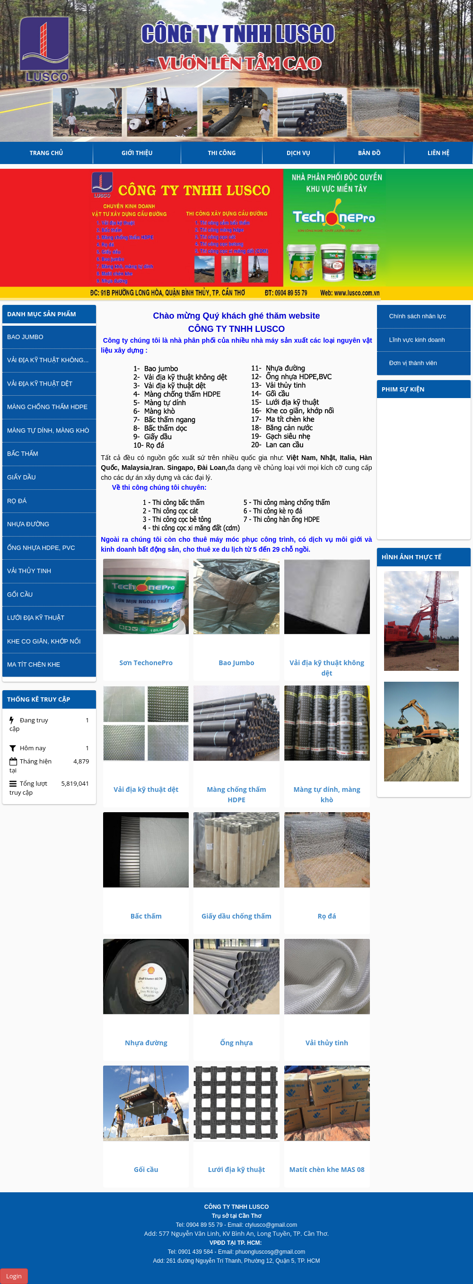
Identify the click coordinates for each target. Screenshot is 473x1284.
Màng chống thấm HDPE (47, 406)
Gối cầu (146, 1169)
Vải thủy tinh (327, 1042)
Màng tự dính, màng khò (48, 430)
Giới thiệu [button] (137, 153)
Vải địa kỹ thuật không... (47, 360)
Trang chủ (46, 153)
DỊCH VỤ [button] (298, 153)
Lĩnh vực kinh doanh (417, 339)
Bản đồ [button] (369, 153)
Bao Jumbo (236, 662)
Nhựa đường (146, 1042)
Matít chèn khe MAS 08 (326, 1169)
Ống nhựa (236, 1042)
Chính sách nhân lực (417, 316)
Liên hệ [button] (438, 153)
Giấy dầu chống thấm (236, 915)
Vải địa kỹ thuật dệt (146, 789)
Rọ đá (327, 915)
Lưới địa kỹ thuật (236, 1169)
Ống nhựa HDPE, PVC (41, 547)
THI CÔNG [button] (222, 153)
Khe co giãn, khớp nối (44, 641)
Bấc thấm (146, 915)
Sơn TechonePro (146, 662)
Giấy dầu (21, 477)
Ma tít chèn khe (33, 664)
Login (14, 1276)
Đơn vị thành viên (413, 362)
